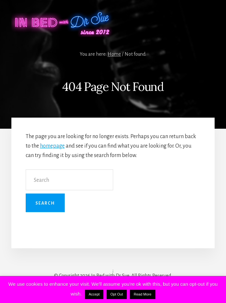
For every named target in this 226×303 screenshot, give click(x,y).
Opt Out (117, 294)
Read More (142, 294)
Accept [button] (94, 294)
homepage (52, 146)
